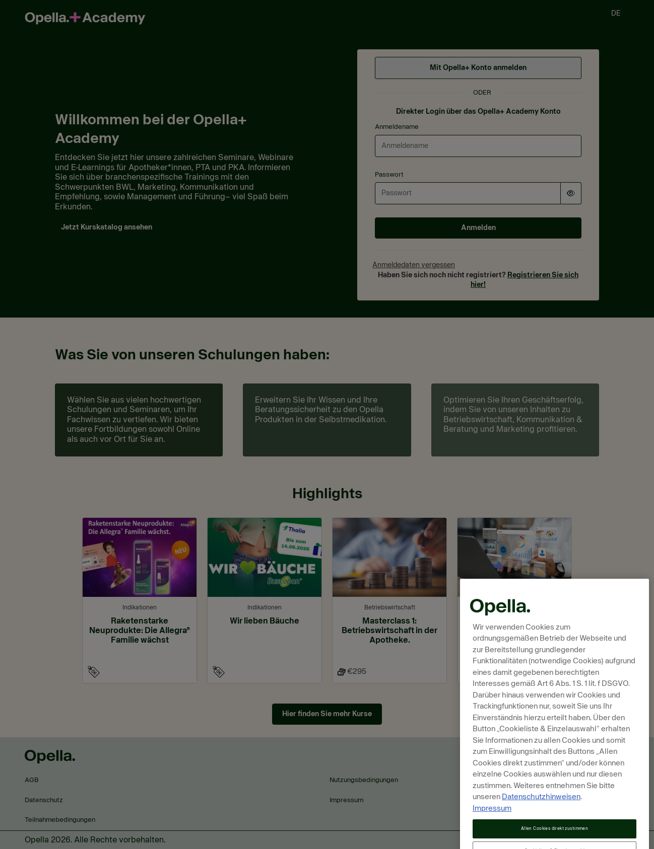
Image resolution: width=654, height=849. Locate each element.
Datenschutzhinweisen (541, 814)
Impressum (492, 825)
